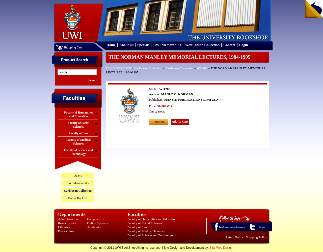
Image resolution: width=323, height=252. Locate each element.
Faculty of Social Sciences (144, 223)
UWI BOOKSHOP (118, 68)
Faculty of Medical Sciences (146, 231)
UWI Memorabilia (167, 45)
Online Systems (97, 223)
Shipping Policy (256, 237)
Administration (68, 219)
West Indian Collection (202, 45)
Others (78, 175)
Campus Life (95, 219)
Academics (94, 227)
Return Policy (235, 237)
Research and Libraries (67, 225)
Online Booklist (77, 198)
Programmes (66, 231)
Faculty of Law (137, 227)
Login (243, 45)
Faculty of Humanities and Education (151, 219)
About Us (126, 45)
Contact (229, 45)
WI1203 (202, 68)
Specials (143, 45)
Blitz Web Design (221, 247)
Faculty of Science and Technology (150, 235)
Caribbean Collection (148, 68)
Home (111, 45)
